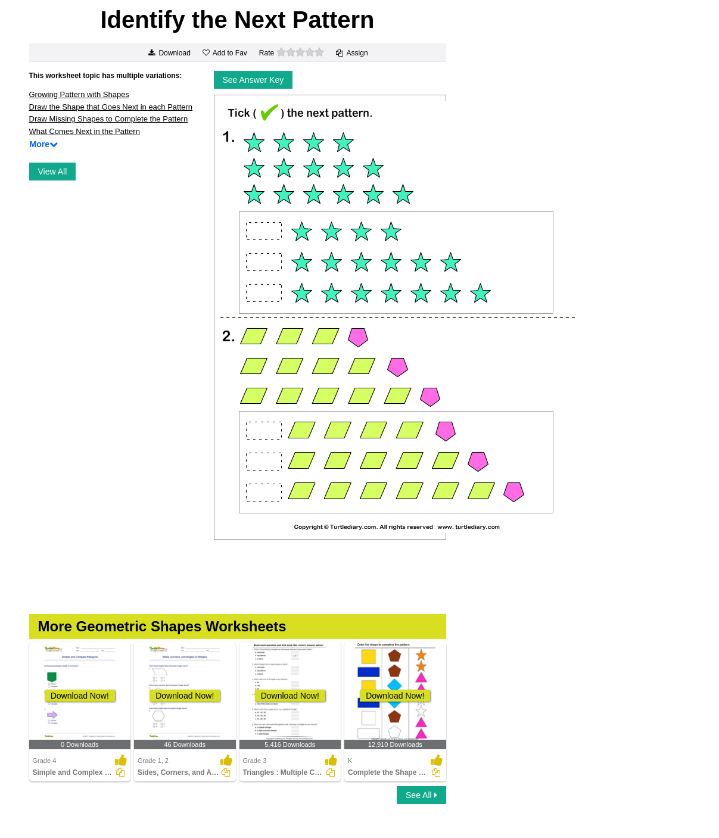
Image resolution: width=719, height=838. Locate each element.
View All (52, 171)
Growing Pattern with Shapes (79, 94)
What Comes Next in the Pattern (84, 131)
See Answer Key (253, 80)
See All (421, 795)
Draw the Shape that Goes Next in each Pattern (111, 106)
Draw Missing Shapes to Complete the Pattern (108, 118)
